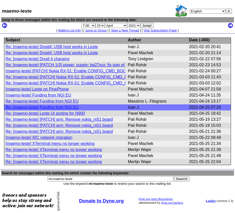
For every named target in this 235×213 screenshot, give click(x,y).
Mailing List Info (69, 30)
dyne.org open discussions (156, 199)
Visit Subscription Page (160, 30)
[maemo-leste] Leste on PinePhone (37, 89)
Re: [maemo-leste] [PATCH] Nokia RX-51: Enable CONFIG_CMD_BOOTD (72, 77)
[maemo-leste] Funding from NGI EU (38, 95)
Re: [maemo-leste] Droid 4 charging (37, 59)
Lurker (211, 201)
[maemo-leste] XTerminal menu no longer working (50, 143)
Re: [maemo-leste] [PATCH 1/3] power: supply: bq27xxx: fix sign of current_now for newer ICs (89, 65)
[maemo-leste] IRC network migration (39, 137)
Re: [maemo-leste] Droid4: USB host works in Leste (52, 47)
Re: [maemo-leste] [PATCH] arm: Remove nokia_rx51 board (59, 119)
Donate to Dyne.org (101, 200)
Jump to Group (96, 30)
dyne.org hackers (172, 202)
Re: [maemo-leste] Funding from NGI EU (42, 101)
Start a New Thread (125, 30)
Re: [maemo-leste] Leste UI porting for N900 (45, 113)
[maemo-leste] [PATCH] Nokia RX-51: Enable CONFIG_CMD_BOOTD (68, 71)
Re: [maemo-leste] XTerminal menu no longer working (54, 149)
